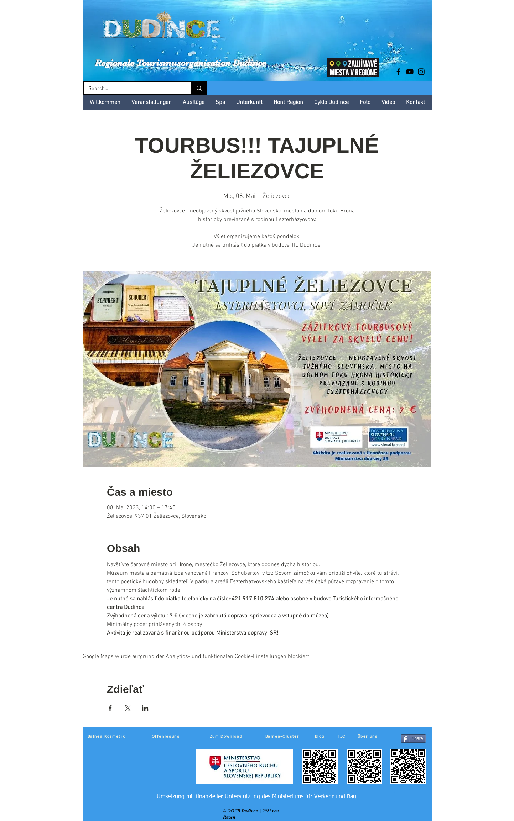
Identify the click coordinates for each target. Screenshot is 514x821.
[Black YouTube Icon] (409, 71)
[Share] (413, 738)
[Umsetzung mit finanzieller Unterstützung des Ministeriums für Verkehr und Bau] (257, 796)
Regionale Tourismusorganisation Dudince (180, 63)
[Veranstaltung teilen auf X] (127, 708)
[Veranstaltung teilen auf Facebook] (110, 708)
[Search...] (132, 88)
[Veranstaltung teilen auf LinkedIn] (145, 708)
